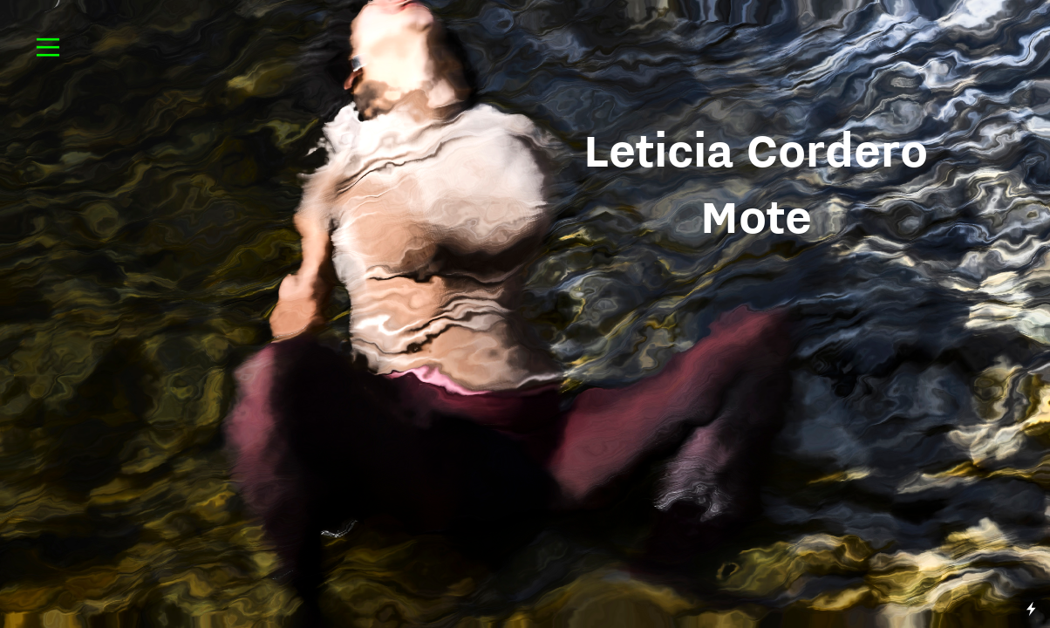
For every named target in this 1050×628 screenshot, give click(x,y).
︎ (48, 48)
